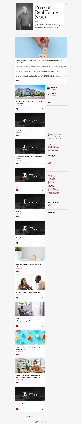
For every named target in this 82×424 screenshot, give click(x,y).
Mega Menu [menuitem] (51, 186)
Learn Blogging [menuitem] (52, 188)
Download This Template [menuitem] (54, 193)
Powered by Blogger (41, 421)
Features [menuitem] (50, 175)
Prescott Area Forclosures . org (31, 34)
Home (17, 34)
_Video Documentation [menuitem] (54, 192)
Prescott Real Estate (53, 146)
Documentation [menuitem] (52, 189)
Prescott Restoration (53, 147)
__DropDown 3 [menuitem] (51, 181)
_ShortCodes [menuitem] (51, 182)
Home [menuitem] (49, 174)
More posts (30, 416)
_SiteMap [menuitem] (50, 184)
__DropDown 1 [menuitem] (51, 178)
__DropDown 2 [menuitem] (51, 179)
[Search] (66, 5)
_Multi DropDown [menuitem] (52, 177)
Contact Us (50, 165)
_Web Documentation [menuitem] (53, 191)
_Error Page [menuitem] (51, 185)
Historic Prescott (52, 149)
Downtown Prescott (53, 150)
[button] (65, 80)
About (49, 163)
